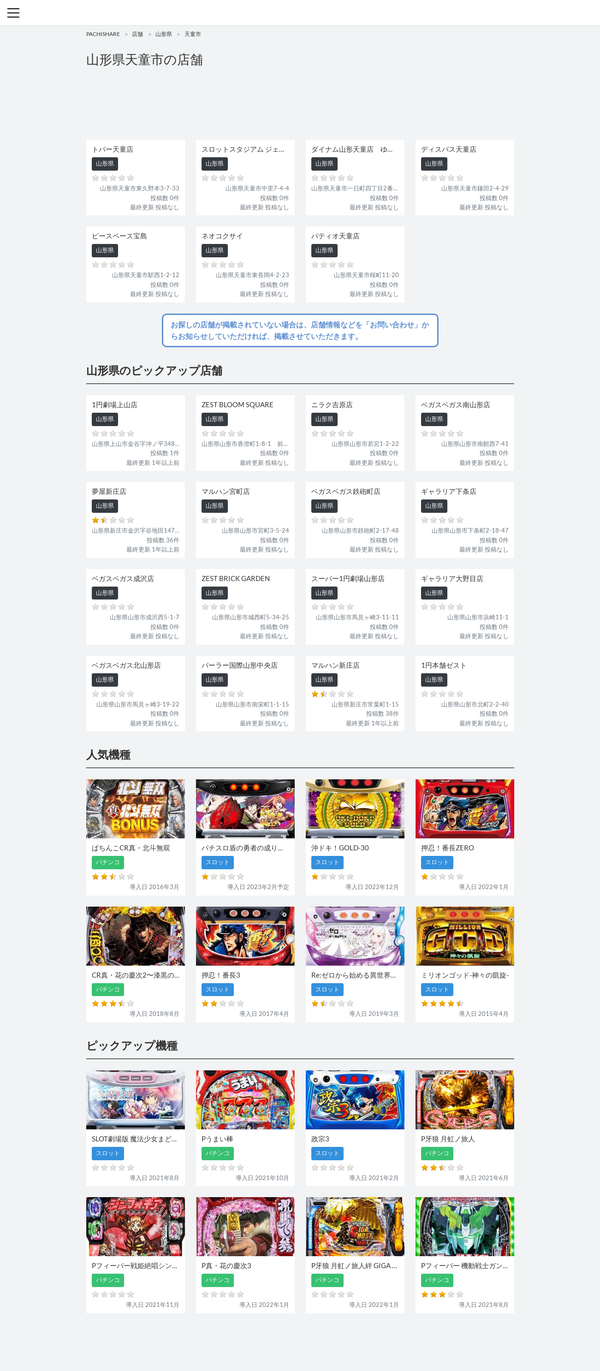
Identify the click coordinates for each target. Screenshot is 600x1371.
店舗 (137, 33)
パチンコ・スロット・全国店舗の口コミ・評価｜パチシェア (300, 13)
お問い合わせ (302, 1337)
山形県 (163, 33)
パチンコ (237, 1337)
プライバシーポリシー (384, 1337)
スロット (267, 1337)
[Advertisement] (300, 104)
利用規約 (338, 1337)
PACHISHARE (103, 33)
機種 (193, 1337)
